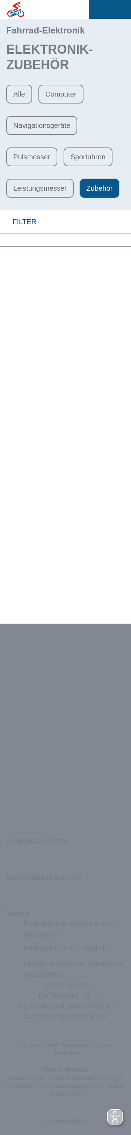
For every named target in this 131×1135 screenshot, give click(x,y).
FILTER (18, 222)
